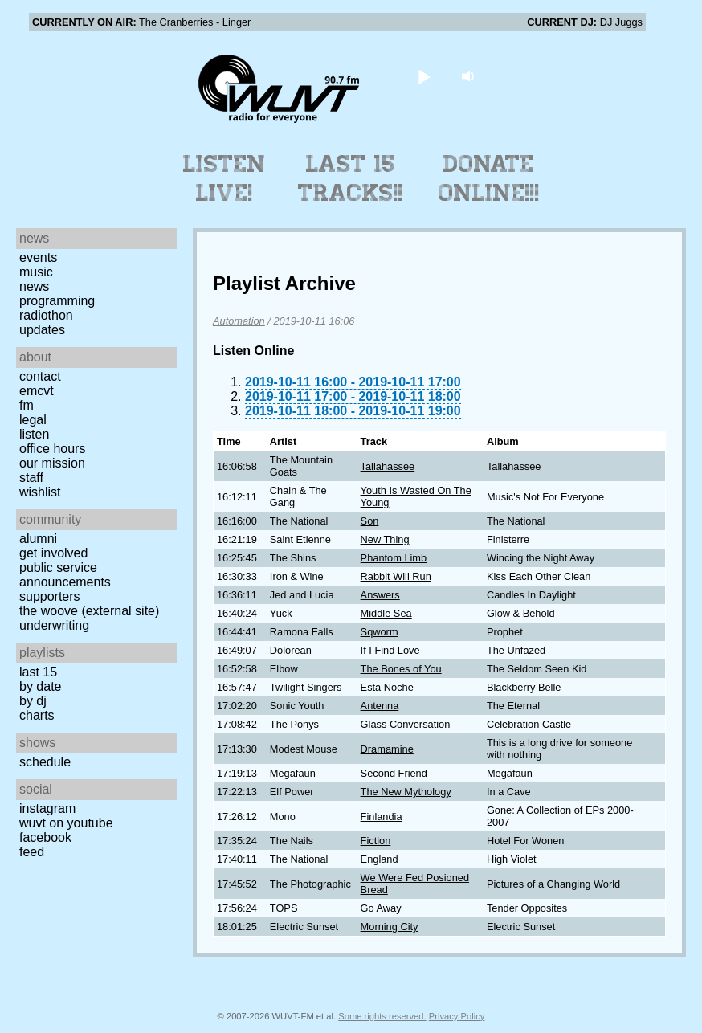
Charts (37, 715)
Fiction (376, 841)
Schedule (45, 762)
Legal (33, 420)
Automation (239, 321)
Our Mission (52, 463)
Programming (57, 301)
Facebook (45, 837)
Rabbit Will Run (396, 576)
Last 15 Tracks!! (350, 178)
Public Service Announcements (65, 575)
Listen (34, 434)
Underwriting (54, 625)
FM (26, 405)
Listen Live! (224, 178)
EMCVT (36, 391)
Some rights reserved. (382, 1016)
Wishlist (40, 492)
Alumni (38, 538)
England (379, 859)
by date (40, 686)
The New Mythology (406, 792)
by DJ (33, 701)
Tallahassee (388, 466)
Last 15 (38, 672)
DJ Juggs (621, 22)
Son (370, 521)
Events (38, 257)
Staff (31, 477)
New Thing (385, 539)
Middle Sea (386, 613)
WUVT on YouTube (66, 823)
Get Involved (53, 553)
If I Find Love (390, 650)
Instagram (47, 808)
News (34, 286)
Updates (42, 330)
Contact (40, 376)
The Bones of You (401, 669)
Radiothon (46, 315)
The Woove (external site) (89, 611)
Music (36, 272)
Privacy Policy (457, 1016)
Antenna (380, 706)
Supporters (49, 596)
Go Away (381, 908)
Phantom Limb (394, 558)
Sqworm (379, 632)
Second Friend (394, 773)
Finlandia (381, 816)
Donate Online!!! (489, 178)
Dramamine (387, 749)
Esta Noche (387, 687)
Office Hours (52, 448)
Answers (380, 595)
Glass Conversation (406, 724)
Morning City (389, 927)
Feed (31, 852)
